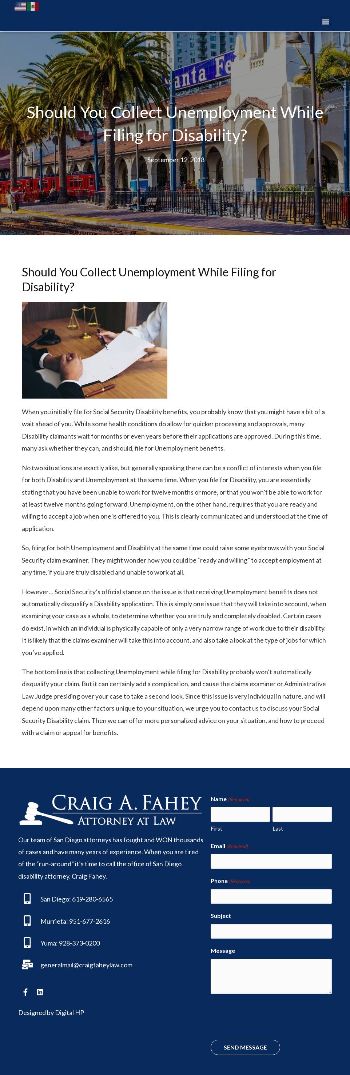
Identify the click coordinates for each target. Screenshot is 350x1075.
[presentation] (266, 1010)
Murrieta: (54, 921)
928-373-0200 (79, 943)
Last (278, 826)
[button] (326, 22)
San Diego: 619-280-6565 (76, 899)
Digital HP (69, 1012)
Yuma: (49, 943)
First (216, 826)
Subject (221, 910)
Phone (230, 877)
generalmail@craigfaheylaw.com (86, 964)
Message (223, 943)
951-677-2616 (89, 921)
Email (229, 844)
